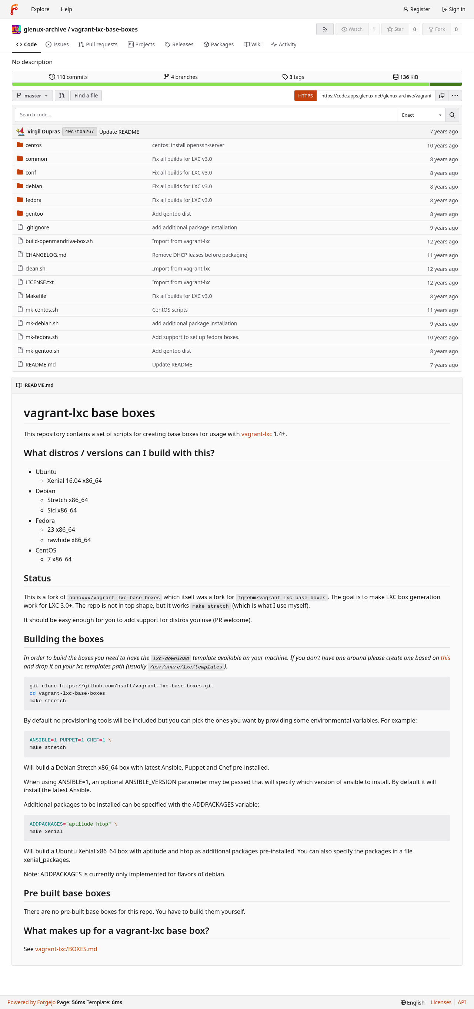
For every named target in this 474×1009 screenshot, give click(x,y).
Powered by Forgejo (31, 1002)
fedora (29, 199)
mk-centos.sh (37, 309)
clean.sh (31, 268)
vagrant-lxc (256, 434)
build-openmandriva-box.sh (55, 241)
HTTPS (305, 95)
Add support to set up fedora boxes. (196, 337)
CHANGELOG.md (41, 254)
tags (293, 76)
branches (181, 76)
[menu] (455, 95)
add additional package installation (194, 227)
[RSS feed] (325, 29)
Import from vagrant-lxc (181, 241)
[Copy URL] (441, 95)
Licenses (441, 1002)
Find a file (86, 95)
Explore (40, 9)
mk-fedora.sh (37, 337)
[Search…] (452, 115)
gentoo (30, 213)
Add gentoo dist (171, 213)
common (32, 158)
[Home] (14, 9)
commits (68, 76)
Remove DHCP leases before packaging (199, 254)
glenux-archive (45, 29)
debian (29, 186)
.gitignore (33, 227)
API (462, 1002)
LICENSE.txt (35, 282)
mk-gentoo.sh (38, 350)
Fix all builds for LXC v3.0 (182, 158)
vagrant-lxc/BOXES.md (66, 949)
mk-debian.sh (38, 323)
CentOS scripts (170, 309)
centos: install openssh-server (188, 145)
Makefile (31, 295)
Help (66, 9)
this (445, 658)
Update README (119, 131)
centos (29, 145)
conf (26, 172)
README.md (36, 364)
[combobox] (421, 115)
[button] (62, 95)
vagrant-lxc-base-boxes (104, 29)
